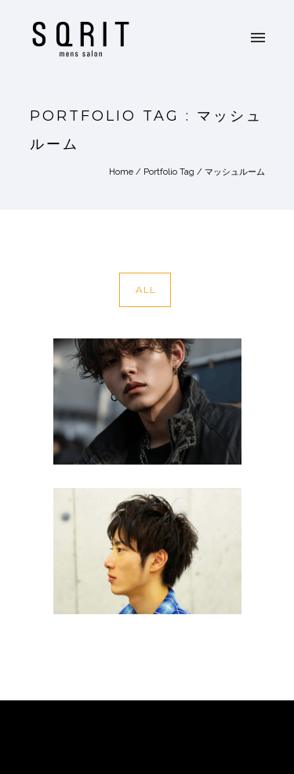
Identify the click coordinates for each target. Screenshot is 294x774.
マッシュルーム (235, 172)
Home (121, 172)
